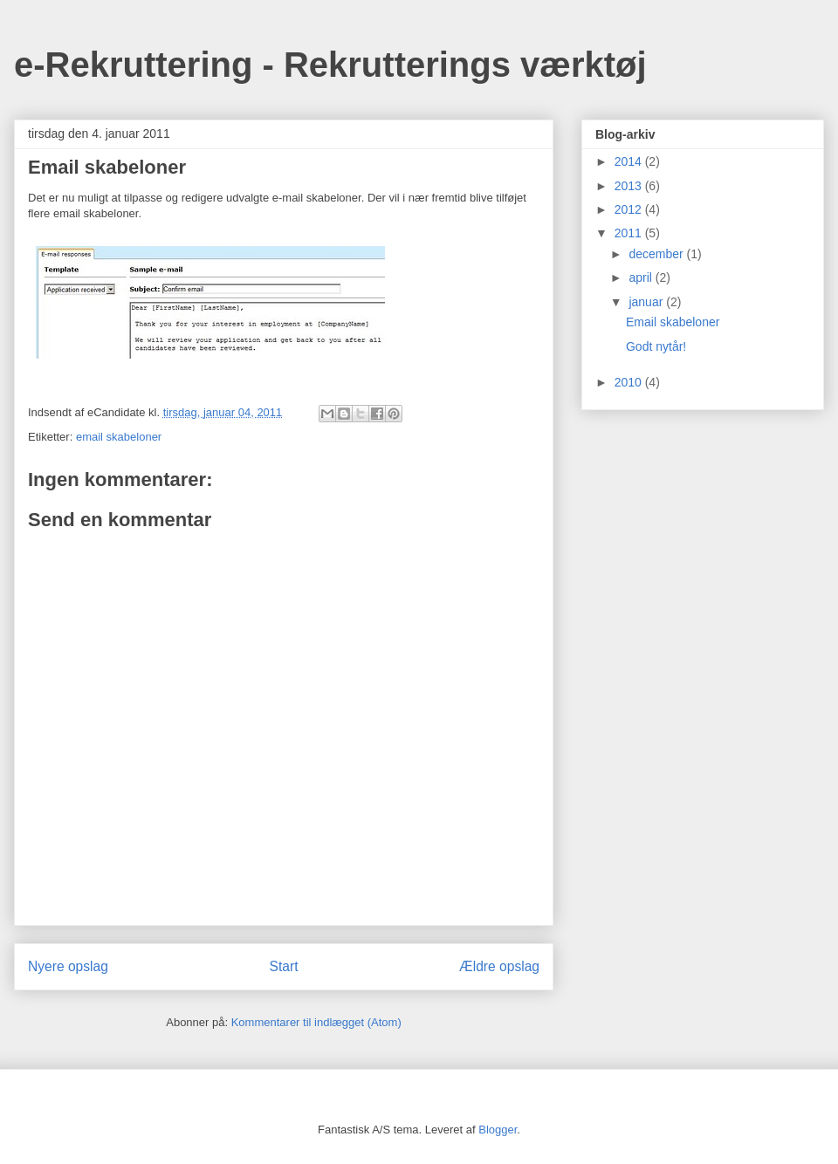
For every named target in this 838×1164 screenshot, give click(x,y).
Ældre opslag (499, 966)
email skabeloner (118, 436)
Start (284, 966)
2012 (630, 209)
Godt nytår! (656, 346)
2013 (630, 186)
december (657, 254)
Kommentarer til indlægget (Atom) (316, 1022)
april (641, 277)
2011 (630, 233)
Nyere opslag (68, 966)
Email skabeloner (672, 322)
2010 (630, 382)
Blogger (497, 1129)
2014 (630, 161)
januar (647, 302)
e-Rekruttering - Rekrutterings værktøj (330, 64)
